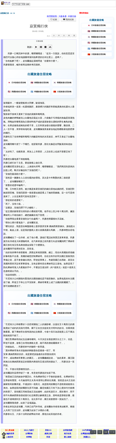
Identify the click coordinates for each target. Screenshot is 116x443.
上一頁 (93, 432)
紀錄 (54, 19)
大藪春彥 (62, 16)
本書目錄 (72, 16)
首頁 (99, 432)
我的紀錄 (69, 19)
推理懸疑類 (52, 16)
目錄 (105, 432)
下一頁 (112, 432)
